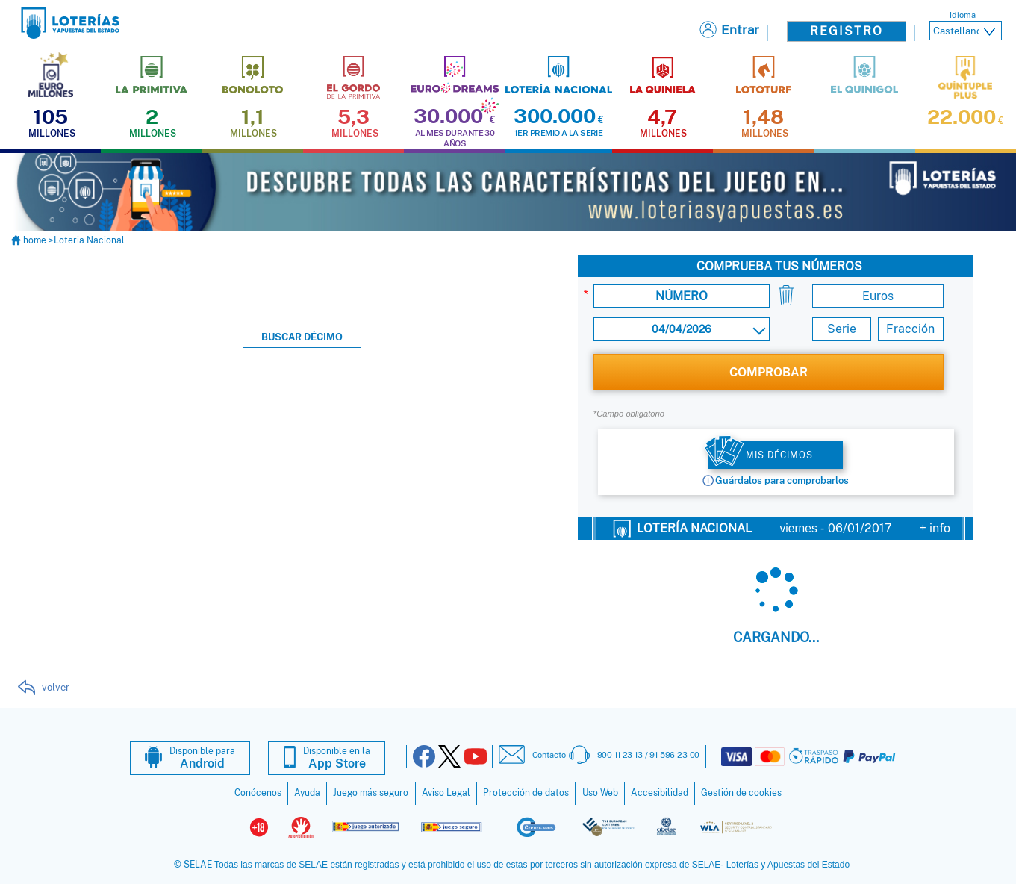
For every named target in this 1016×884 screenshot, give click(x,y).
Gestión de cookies (741, 792)
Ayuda (307, 792)
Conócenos (257, 792)
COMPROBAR (768, 371)
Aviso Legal (446, 792)
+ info (935, 527)
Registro (846, 31)
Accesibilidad (659, 792)
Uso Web (600, 792)
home (29, 239)
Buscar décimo (302, 336)
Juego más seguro (370, 792)
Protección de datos (526, 792)
